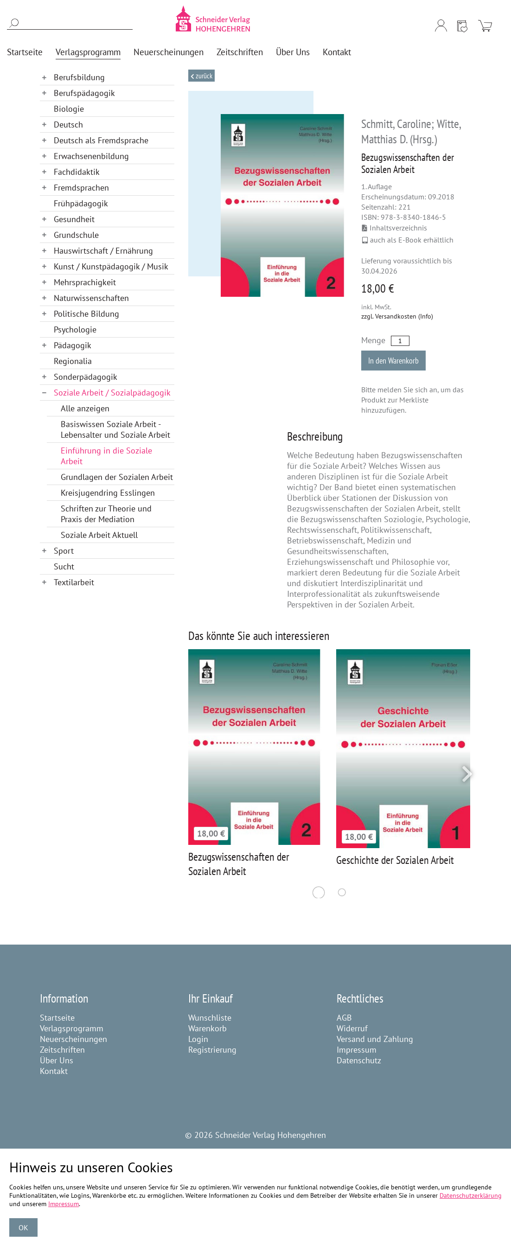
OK (23, 1227)
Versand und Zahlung (375, 1039)
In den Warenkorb (393, 360)
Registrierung (212, 1049)
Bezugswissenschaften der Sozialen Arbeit (238, 864)
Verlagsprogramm (71, 1028)
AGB (344, 1017)
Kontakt (54, 1071)
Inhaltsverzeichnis (394, 227)
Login (198, 1039)
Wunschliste (209, 1017)
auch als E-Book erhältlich (408, 239)
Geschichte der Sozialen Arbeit (395, 860)
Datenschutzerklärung (471, 1195)
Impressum (357, 1049)
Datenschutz (359, 1060)
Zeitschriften (62, 1049)
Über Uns (56, 1060)
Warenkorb (207, 1028)
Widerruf (352, 1028)
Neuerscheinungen (73, 1039)
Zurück (203, 75)
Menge (373, 340)
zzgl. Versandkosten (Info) (397, 316)
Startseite (57, 1017)
